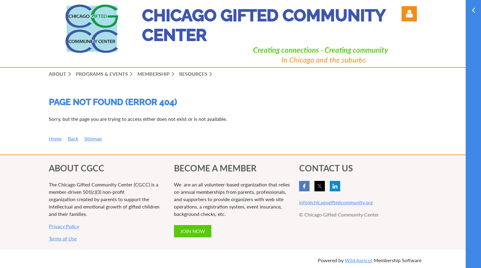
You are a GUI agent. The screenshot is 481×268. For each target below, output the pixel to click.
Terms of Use (63, 238)
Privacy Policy (64, 226)
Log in (409, 13)
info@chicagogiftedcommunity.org (336, 202)
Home (55, 138)
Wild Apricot (358, 260)
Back (73, 138)
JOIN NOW (192, 231)
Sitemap (93, 138)
